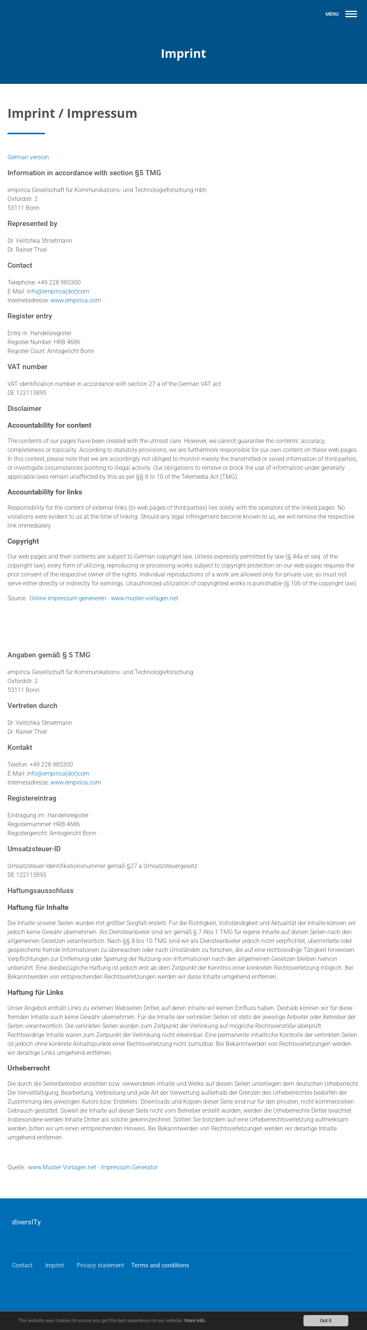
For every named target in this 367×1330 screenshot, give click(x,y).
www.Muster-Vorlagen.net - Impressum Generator (93, 1167)
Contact (22, 1265)
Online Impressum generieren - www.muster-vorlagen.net (104, 598)
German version (28, 157)
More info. (195, 1321)
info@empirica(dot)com (58, 291)
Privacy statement (100, 1265)
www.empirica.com (75, 300)
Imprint (54, 1265)
